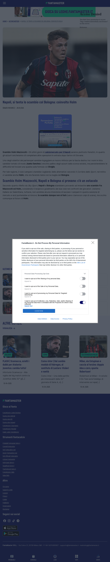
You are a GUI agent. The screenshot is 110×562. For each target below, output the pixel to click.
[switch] (83, 278)
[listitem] (55, 273)
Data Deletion (42, 319)
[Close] (93, 243)
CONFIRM (39, 311)
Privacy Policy (67, 319)
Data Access (54, 319)
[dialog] (55, 281)
